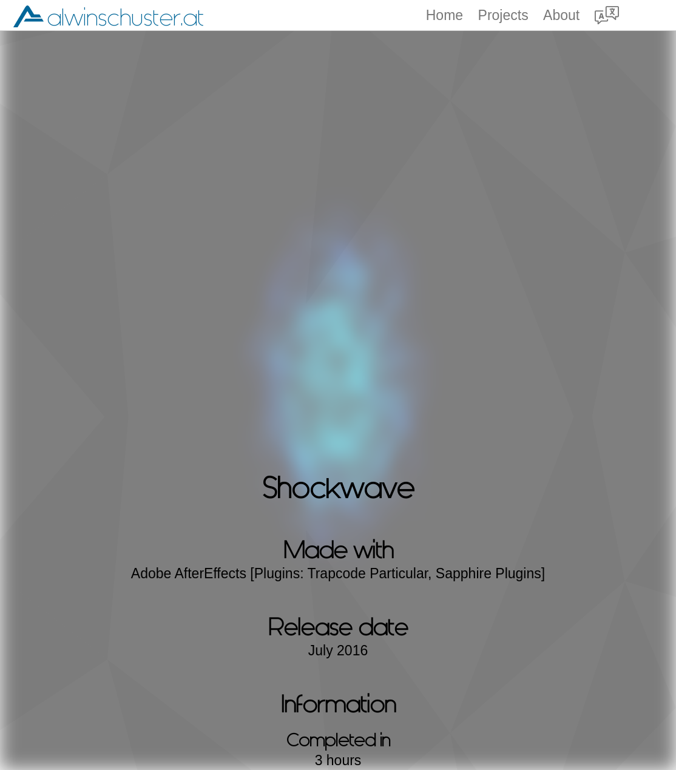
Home (444, 15)
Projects (503, 15)
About (561, 15)
